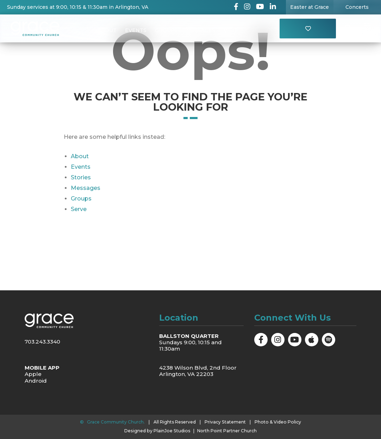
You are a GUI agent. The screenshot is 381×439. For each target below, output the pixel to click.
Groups (166, 30)
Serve (79, 209)
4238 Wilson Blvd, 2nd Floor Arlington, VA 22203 (198, 370)
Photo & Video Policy (277, 422)
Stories (81, 177)
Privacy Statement (226, 422)
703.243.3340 (42, 341)
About (107, 30)
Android (36, 380)
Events (135, 30)
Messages (200, 30)
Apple (33, 374)
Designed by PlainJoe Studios (157, 430)
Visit (230, 30)
